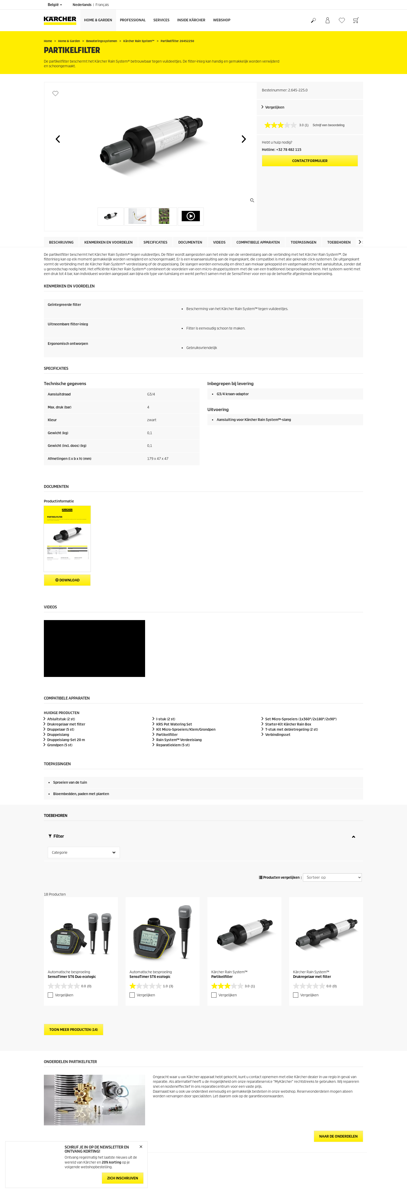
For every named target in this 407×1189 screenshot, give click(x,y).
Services (161, 20)
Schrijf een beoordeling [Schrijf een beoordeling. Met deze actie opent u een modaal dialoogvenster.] (329, 125)
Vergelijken (274, 107)
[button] (57, 138)
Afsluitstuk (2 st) (61, 662)
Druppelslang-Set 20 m (66, 683)
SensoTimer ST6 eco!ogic (150, 920)
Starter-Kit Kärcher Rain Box (288, 667)
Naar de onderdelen (338, 1079)
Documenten (190, 242)
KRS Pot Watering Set (174, 667)
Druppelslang (58, 678)
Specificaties (155, 242)
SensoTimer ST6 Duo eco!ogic (72, 920)
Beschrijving (61, 242)
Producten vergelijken (279, 820)
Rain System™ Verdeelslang (179, 683)
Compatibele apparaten (258, 242)
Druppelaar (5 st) (60, 672)
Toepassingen (303, 242)
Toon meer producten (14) (73, 973)
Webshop (221, 20)
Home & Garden (98, 20)
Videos (219, 242)
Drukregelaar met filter (66, 667)
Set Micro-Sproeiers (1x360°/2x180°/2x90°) (301, 662)
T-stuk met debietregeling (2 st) (291, 672)
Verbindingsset (277, 678)
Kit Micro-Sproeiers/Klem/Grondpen (185, 672)
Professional (133, 20)
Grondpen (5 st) (59, 688)
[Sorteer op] (332, 820)
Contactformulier (310, 161)
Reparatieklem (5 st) (173, 688)
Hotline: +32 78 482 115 (281, 149)
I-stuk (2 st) (165, 662)
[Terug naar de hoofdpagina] (62, 20)
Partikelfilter (167, 678)
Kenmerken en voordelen (108, 242)
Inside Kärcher (191, 20)
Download (67, 580)
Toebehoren (339, 242)
